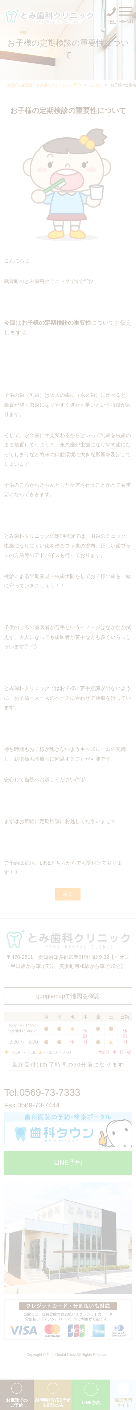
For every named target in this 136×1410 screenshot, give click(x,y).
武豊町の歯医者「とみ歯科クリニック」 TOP (44, 85)
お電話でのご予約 (17, 1403)
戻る (68, 894)
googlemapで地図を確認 (68, 996)
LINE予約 (68, 1162)
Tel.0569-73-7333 (42, 1092)
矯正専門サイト (123, 1403)
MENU (125, 17)
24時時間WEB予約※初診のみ (52, 1403)
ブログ (95, 85)
